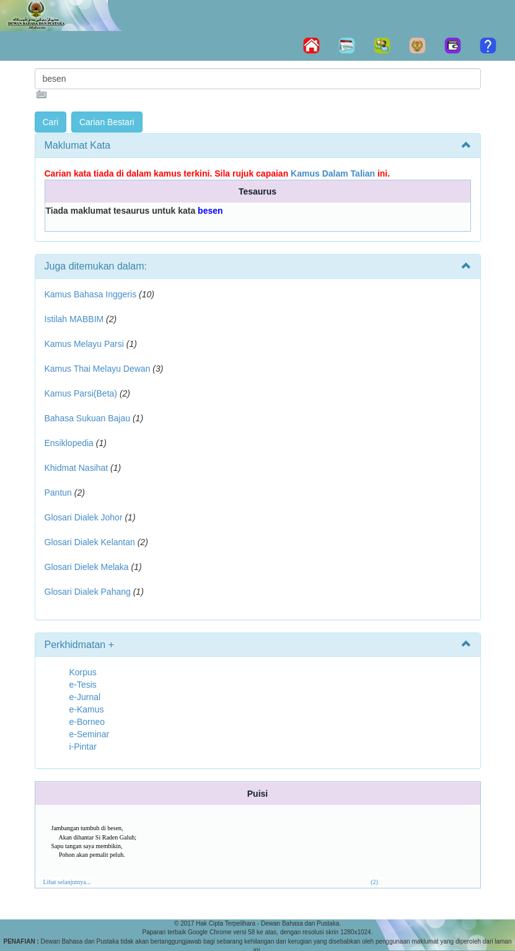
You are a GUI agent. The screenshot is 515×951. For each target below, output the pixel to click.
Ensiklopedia (69, 443)
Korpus (83, 672)
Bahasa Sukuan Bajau (88, 418)
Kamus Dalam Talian (333, 173)
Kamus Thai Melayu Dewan (98, 369)
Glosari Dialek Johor (84, 517)
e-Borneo (87, 722)
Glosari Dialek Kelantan (90, 542)
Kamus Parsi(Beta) (81, 393)
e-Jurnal (85, 697)
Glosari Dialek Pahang (88, 592)
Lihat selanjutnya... (67, 882)
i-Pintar (83, 747)
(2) (374, 882)
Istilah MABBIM (74, 319)
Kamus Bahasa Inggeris (91, 294)
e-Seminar (89, 734)
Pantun (58, 492)
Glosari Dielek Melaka (87, 567)
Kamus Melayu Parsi (84, 344)
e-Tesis (83, 685)
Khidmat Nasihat (76, 468)
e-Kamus (86, 709)
